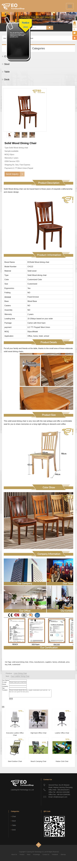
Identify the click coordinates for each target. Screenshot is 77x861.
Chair (7, 56)
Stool (6, 64)
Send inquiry (12, 174)
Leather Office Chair (62, 733)
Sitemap (63, 854)
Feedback (55, 854)
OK (3, 707)
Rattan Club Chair (62, 761)
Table (7, 71)
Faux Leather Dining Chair (20, 676)
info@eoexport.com (60, 797)
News (28, 854)
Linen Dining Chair (20, 673)
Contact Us (46, 854)
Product (22, 854)
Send (11, 699)
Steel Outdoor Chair (15, 761)
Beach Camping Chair (38, 761)
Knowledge (36, 854)
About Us (14, 854)
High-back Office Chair (38, 733)
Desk (6, 79)
